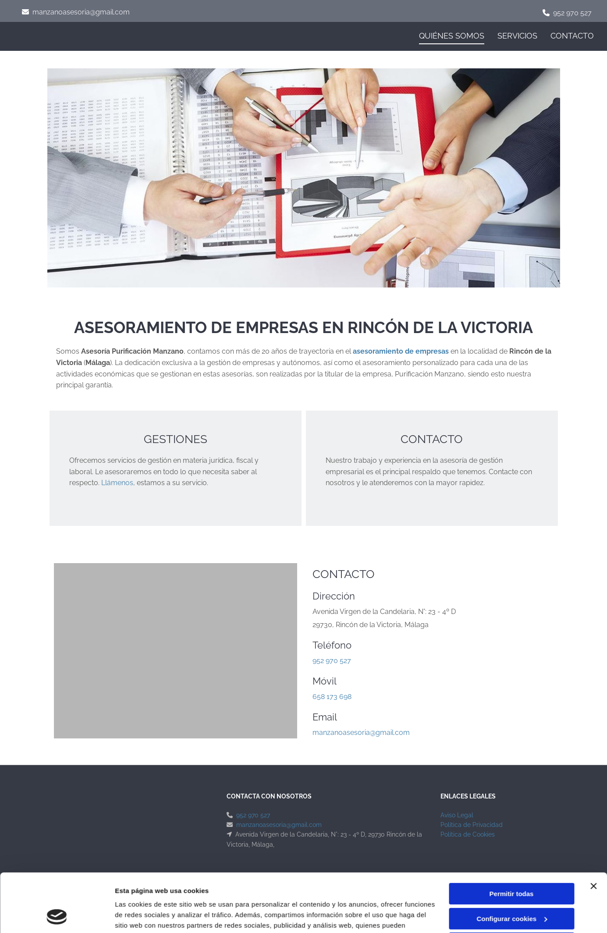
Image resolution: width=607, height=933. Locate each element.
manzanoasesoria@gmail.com (81, 12)
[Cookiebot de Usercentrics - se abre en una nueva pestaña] (56, 915)
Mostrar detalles (140, 915)
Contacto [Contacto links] (572, 35)
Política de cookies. (254, 891)
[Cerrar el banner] (593, 831)
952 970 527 (572, 13)
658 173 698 (331, 696)
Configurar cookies (511, 863)
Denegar (511, 888)
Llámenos (117, 483)
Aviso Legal (456, 815)
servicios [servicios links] (517, 35)
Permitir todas (512, 839)
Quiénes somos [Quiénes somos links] (451, 35)
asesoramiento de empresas (401, 351)
